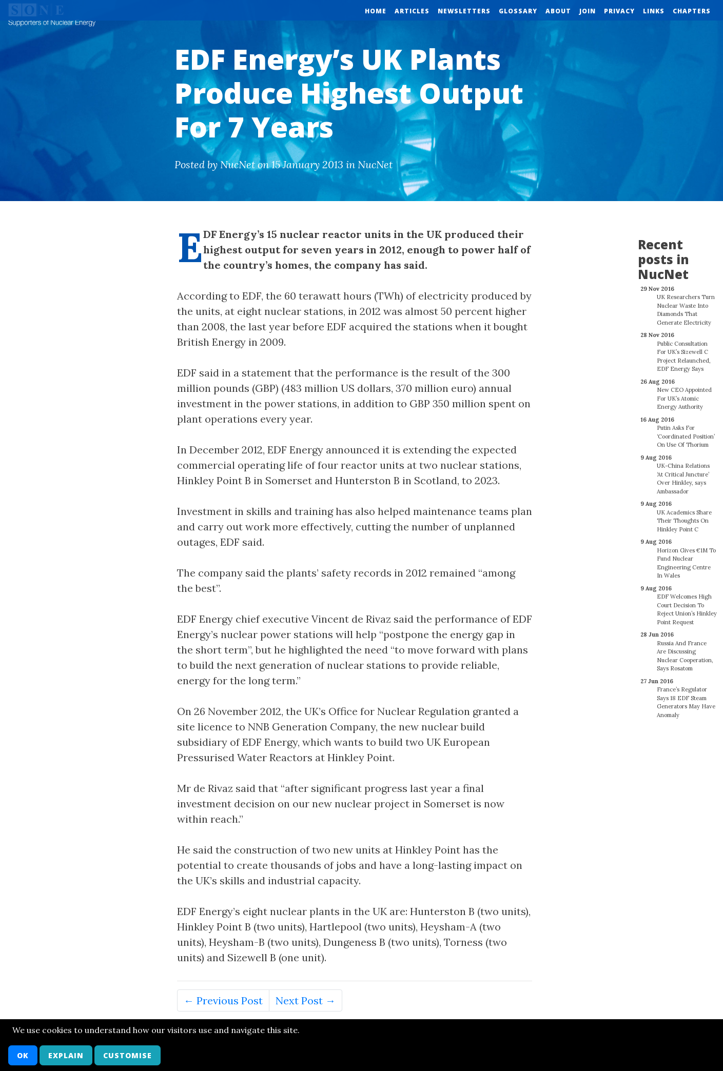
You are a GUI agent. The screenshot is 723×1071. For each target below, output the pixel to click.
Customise (127, 1055)
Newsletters (464, 11)
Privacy (619, 11)
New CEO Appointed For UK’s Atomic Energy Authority (684, 393)
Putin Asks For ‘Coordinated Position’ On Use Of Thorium (686, 431)
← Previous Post (223, 1000)
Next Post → (306, 1000)
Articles (412, 11)
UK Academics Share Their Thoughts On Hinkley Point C (684, 515)
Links (654, 11)
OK (23, 1055)
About (558, 11)
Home (375, 11)
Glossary (518, 11)
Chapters (692, 11)
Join (587, 11)
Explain (66, 1055)
